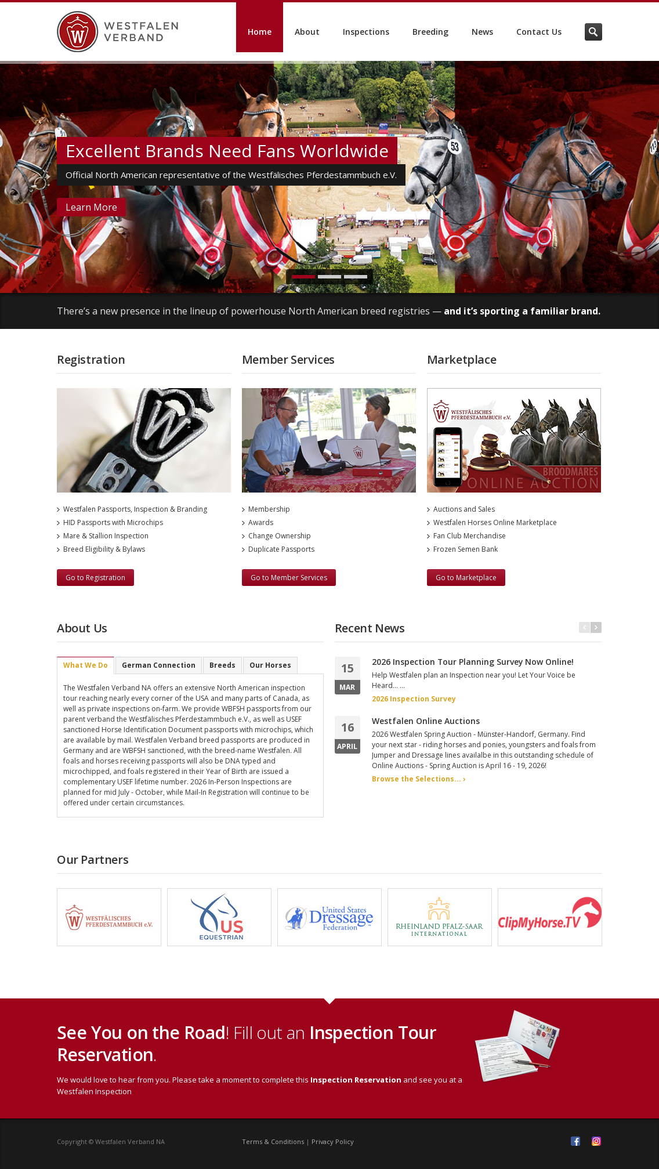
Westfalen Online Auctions (426, 720)
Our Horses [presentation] (270, 665)
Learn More (91, 207)
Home (259, 31)
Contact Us (539, 31)
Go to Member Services (289, 577)
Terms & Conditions (273, 1141)
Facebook (575, 1141)
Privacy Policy (333, 1141)
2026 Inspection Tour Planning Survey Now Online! (473, 661)
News (482, 31)
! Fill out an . (246, 1043)
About (307, 31)
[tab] (85, 665)
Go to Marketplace (466, 577)
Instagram (596, 1141)
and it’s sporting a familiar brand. (522, 311)
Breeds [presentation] (222, 665)
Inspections (366, 31)
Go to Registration (95, 577)
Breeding (430, 31)
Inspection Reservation (355, 1079)
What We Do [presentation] (85, 665)
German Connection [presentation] (158, 665)
